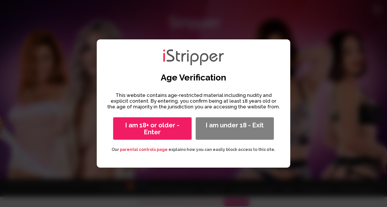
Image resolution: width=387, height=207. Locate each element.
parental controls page (144, 149)
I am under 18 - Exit (235, 125)
